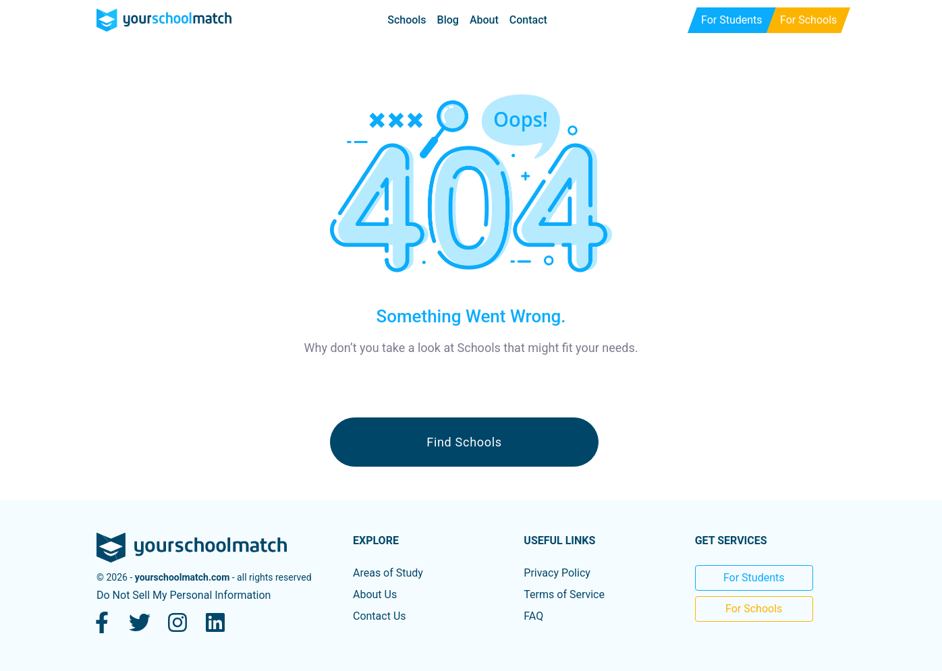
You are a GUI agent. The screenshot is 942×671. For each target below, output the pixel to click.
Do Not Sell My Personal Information (183, 595)
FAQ (533, 616)
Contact (528, 19)
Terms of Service (564, 594)
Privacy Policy (557, 572)
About (484, 19)
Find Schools (464, 442)
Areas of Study (388, 572)
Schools (406, 19)
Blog (448, 19)
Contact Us (379, 616)
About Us (375, 594)
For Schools (753, 608)
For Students (754, 577)
